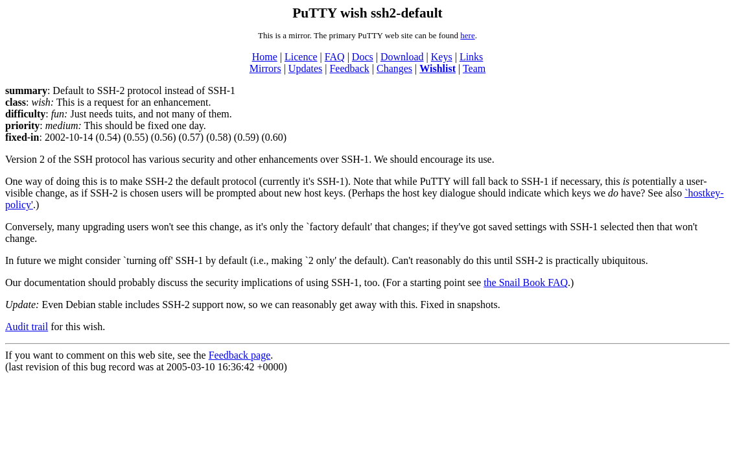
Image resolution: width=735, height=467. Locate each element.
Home (264, 56)
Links (471, 56)
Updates (305, 68)
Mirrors (265, 68)
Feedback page (240, 355)
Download (402, 56)
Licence (301, 56)
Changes (394, 68)
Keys (441, 56)
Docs (362, 56)
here (467, 35)
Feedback (349, 68)
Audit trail (26, 326)
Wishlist (437, 68)
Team (474, 68)
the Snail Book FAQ (526, 282)
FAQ (335, 56)
